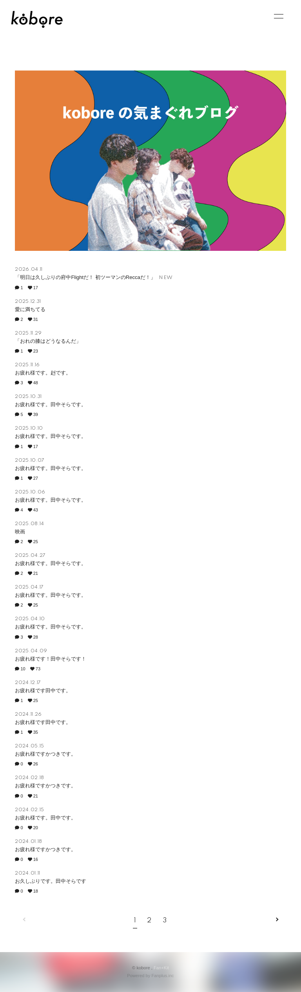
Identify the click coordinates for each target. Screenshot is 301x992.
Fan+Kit (161, 967)
